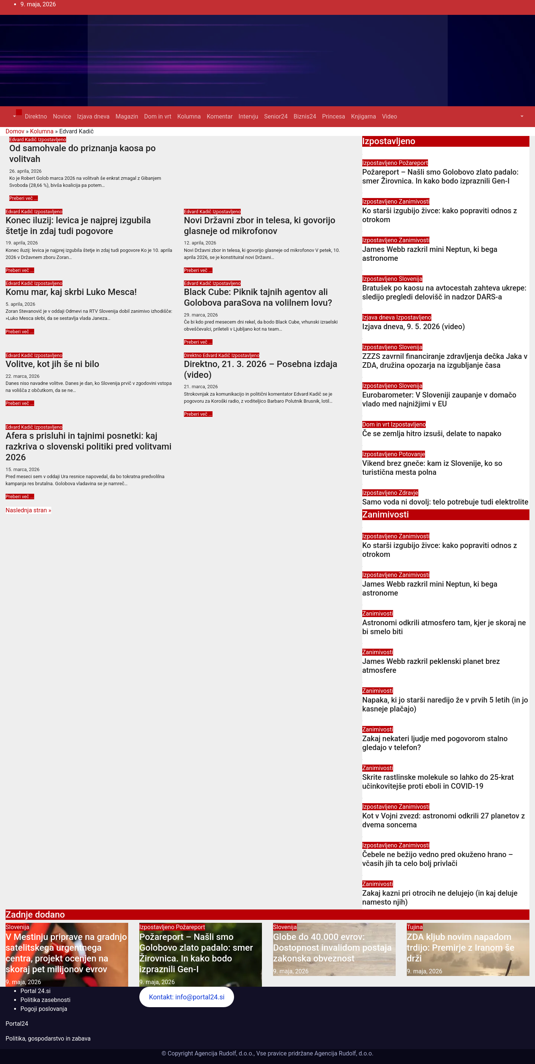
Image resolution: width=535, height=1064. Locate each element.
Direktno (36, 116)
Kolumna (189, 116)
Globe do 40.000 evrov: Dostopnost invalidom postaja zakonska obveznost (332, 948)
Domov (15, 131)
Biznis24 (305, 116)
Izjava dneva (93, 116)
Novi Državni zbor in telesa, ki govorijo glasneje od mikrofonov (259, 225)
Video (389, 116)
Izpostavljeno (52, 139)
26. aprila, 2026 (25, 171)
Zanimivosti (414, 201)
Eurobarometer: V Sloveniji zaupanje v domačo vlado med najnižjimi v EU (439, 399)
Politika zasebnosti (45, 999)
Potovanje (412, 454)
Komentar (220, 116)
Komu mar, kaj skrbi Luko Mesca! (71, 292)
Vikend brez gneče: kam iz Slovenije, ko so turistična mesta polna (432, 468)
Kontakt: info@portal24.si (186, 997)
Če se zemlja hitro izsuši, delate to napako (432, 433)
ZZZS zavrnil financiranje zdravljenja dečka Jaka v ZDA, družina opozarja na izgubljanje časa (445, 361)
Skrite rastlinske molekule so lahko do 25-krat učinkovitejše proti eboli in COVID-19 (438, 782)
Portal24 (17, 1023)
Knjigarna (363, 116)
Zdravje (408, 492)
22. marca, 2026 (22, 376)
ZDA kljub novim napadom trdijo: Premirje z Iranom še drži (461, 948)
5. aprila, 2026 (20, 304)
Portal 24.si (35, 991)
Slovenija (410, 278)
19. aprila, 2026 (22, 243)
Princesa (333, 116)
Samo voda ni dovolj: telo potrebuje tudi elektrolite (445, 501)
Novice (62, 116)
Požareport (413, 162)
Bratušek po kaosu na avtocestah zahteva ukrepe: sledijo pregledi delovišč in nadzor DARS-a (444, 292)
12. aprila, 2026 (200, 243)
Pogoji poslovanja (43, 1008)
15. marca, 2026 (22, 469)
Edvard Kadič (23, 139)
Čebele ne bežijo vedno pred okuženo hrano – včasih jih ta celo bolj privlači (437, 859)
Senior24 (276, 116)
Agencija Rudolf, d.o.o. (343, 1053)
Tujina (415, 927)
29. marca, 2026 (201, 315)
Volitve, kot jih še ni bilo (52, 364)
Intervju (248, 116)
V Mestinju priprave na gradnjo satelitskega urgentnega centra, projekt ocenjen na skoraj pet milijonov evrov (66, 953)
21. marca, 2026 (201, 386)
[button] (14, 116)
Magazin (127, 116)
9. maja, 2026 (23, 982)
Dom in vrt (157, 116)
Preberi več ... (23, 198)
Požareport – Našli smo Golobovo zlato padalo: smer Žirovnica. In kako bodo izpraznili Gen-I (440, 176)
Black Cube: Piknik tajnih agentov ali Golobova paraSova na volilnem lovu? (258, 297)
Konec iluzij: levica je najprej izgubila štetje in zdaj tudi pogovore (78, 225)
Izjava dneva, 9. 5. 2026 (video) (413, 326)
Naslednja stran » (28, 510)
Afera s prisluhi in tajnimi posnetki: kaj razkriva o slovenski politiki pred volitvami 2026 (89, 447)
